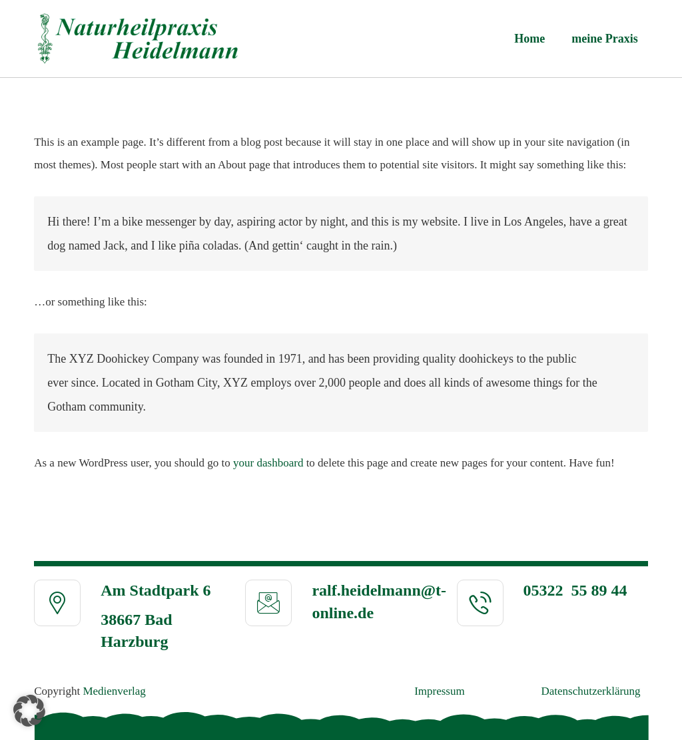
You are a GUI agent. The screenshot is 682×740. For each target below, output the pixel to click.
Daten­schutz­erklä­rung (590, 691)
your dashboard (268, 463)
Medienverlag (114, 691)
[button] (29, 710)
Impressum (439, 691)
